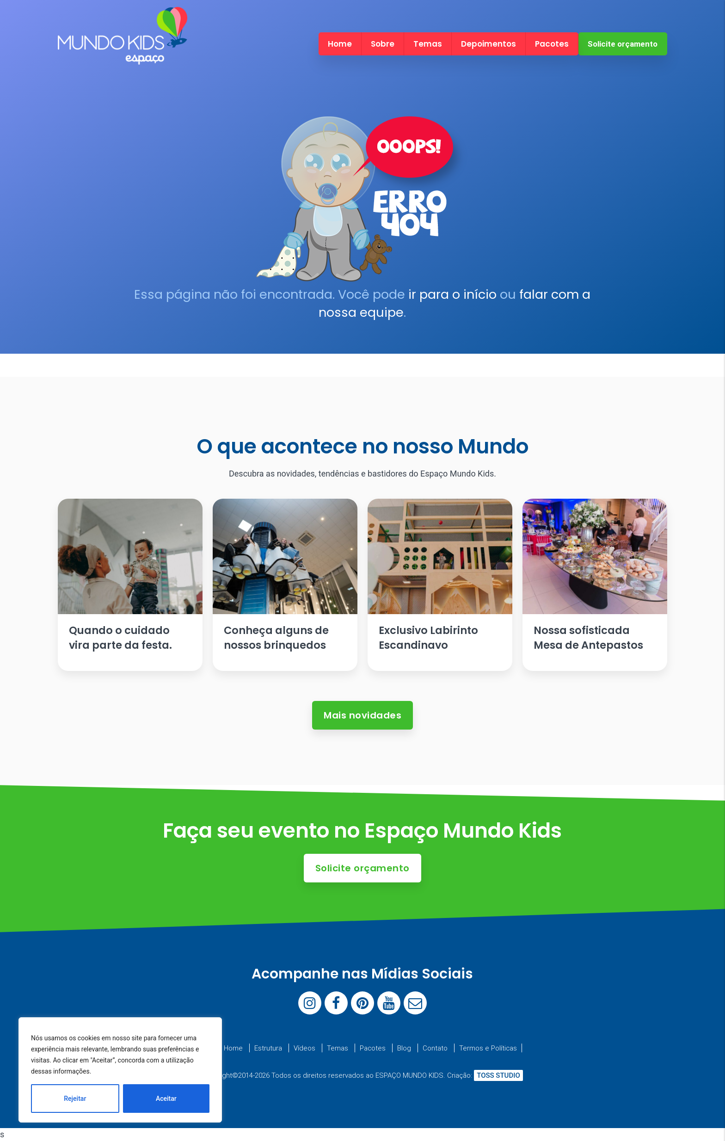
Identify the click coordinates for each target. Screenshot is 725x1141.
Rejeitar (75, 1098)
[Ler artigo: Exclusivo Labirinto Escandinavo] (440, 585)
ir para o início (452, 294)
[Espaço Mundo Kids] (122, 56)
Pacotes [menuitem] (552, 43)
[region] (120, 1070)
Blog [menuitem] (404, 1048)
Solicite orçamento (622, 44)
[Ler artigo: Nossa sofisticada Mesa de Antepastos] (594, 585)
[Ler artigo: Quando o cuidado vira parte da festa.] (130, 585)
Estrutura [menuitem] (268, 1048)
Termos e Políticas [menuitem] (488, 1048)
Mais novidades (362, 715)
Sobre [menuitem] (382, 43)
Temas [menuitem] (427, 43)
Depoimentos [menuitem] (488, 43)
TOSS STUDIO (498, 1075)
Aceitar (166, 1098)
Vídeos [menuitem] (304, 1048)
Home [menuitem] (340, 43)
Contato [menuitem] (435, 1048)
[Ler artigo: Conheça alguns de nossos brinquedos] (285, 585)
